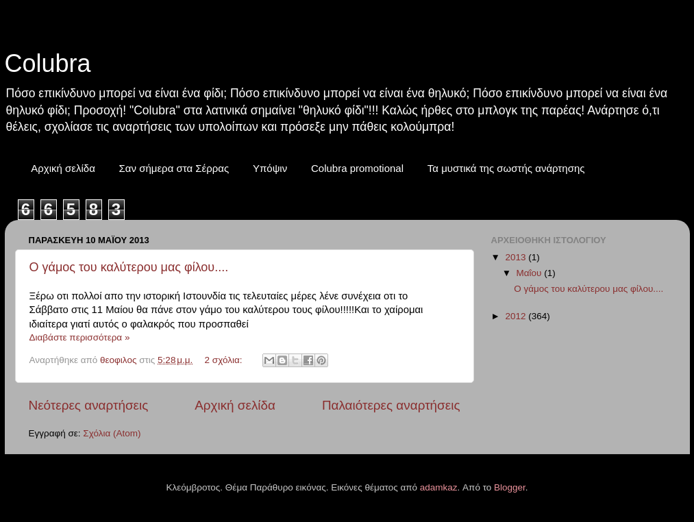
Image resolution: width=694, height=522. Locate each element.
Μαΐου (531, 273)
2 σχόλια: (225, 360)
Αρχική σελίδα (63, 168)
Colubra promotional (357, 168)
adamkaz (439, 487)
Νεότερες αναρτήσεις (89, 405)
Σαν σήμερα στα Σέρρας (174, 168)
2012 (516, 316)
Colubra (48, 63)
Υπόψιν (270, 168)
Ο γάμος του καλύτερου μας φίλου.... (129, 267)
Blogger (509, 487)
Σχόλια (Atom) (111, 433)
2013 (516, 257)
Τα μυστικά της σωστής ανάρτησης (506, 168)
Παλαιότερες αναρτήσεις (391, 405)
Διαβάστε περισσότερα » (79, 337)
